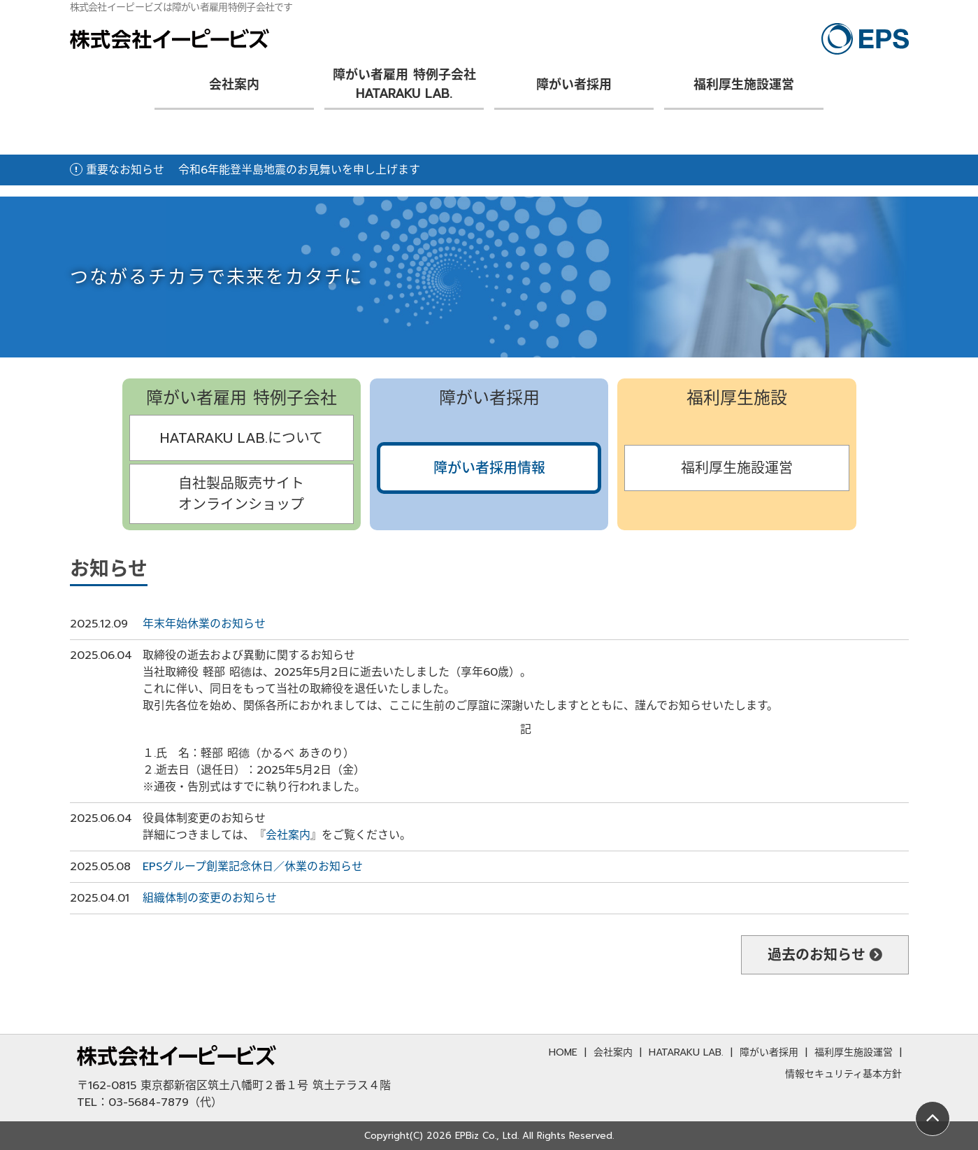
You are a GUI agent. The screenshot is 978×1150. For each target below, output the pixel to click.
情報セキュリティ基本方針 (843, 1074)
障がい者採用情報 (489, 467)
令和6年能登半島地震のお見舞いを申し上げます (299, 170)
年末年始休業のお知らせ (204, 624)
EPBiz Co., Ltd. (487, 1135)
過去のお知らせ (816, 954)
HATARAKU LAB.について (241, 437)
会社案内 (234, 84)
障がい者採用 (574, 84)
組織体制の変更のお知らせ (210, 898)
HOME (563, 1052)
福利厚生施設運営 (743, 84)
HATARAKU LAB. (686, 1052)
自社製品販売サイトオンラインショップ (241, 494)
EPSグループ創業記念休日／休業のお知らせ (253, 866)
